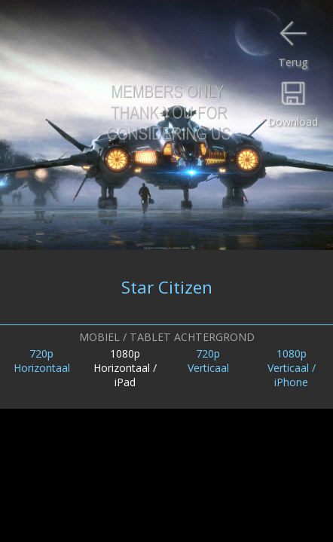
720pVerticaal (208, 360)
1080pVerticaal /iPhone (291, 367)
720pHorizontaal (42, 360)
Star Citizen (166, 287)
